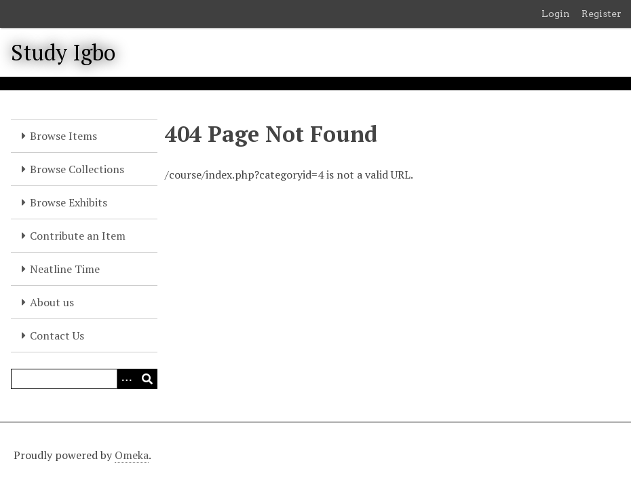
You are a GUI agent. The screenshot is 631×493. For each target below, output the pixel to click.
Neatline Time (65, 268)
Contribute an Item (78, 235)
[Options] (127, 379)
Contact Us (57, 335)
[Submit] (147, 379)
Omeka (132, 455)
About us (52, 302)
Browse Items (63, 135)
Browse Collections (77, 169)
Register (601, 13)
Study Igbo (63, 52)
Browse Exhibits (68, 202)
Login (555, 13)
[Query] (84, 379)
